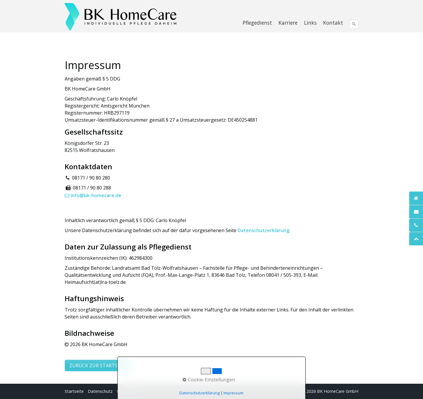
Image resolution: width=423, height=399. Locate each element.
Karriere (288, 22)
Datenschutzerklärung (263, 230)
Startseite (74, 391)
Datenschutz (100, 391)
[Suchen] (354, 24)
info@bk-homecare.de (93, 195)
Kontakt (333, 22)
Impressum (127, 391)
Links (310, 22)
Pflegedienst (257, 22)
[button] (98, 365)
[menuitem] (258, 22)
